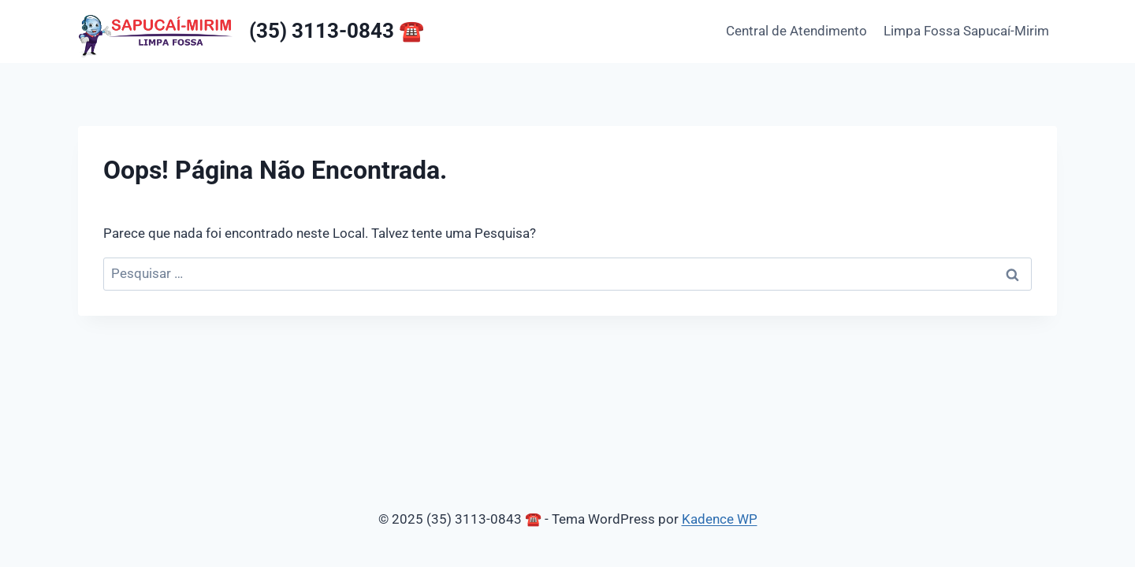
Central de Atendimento (796, 31)
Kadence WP (719, 519)
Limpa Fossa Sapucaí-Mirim (966, 31)
